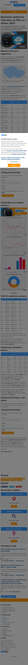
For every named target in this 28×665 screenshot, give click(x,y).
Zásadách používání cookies (19, 154)
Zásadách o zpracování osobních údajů (16, 150)
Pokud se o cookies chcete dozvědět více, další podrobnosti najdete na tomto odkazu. (12, 158)
